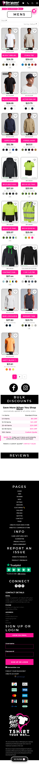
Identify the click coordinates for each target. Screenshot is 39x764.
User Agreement (19, 544)
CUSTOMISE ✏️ (19, 507)
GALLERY (19, 510)
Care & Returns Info (19, 536)
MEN (19, 494)
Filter (19, 759)
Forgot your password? (16, 671)
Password (10, 651)
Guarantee (19, 539)
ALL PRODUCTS (12, 8)
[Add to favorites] (15, 31)
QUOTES (19, 516)
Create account (12, 674)
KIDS (19, 499)
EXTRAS (19, 502)
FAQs (20, 521)
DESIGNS (19, 505)
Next (24, 377)
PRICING (19, 513)
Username (10, 643)
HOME (4, 8)
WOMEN (19, 496)
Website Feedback (19, 557)
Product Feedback (19, 560)
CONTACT (19, 518)
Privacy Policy (19, 541)
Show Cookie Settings (19, 762)
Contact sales (29, 444)
